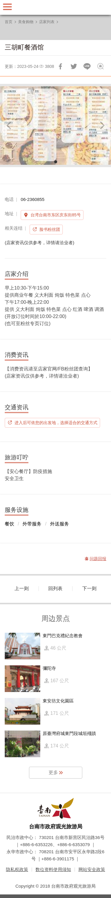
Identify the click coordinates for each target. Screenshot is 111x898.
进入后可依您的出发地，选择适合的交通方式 (56, 422)
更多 (53, 772)
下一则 (89, 588)
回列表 (55, 588)
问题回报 (100, 66)
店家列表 (46, 22)
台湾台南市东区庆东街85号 (55, 214)
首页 (8, 22)
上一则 (22, 588)
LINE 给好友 (87, 66)
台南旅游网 (55, 7)
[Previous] (9, 125)
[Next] (101, 125)
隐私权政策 (17, 869)
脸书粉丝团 (49, 229)
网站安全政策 (91, 869)
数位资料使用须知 (53, 869)
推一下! (74, 66)
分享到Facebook (60, 66)
